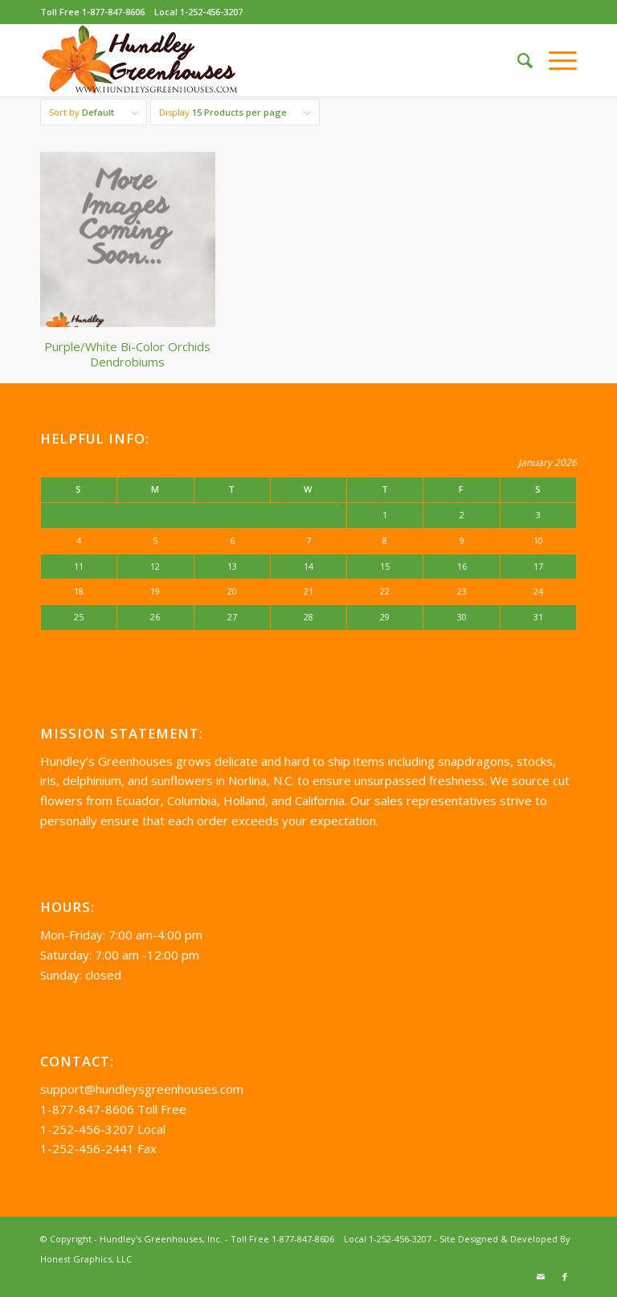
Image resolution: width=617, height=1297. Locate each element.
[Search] (517, 60)
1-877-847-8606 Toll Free (113, 1109)
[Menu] (555, 60)
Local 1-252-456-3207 (198, 12)
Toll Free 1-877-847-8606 (92, 12)
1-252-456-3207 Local (102, 1129)
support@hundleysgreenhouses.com (141, 1089)
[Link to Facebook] (565, 1277)
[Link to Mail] (541, 1277)
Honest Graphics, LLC (86, 1259)
